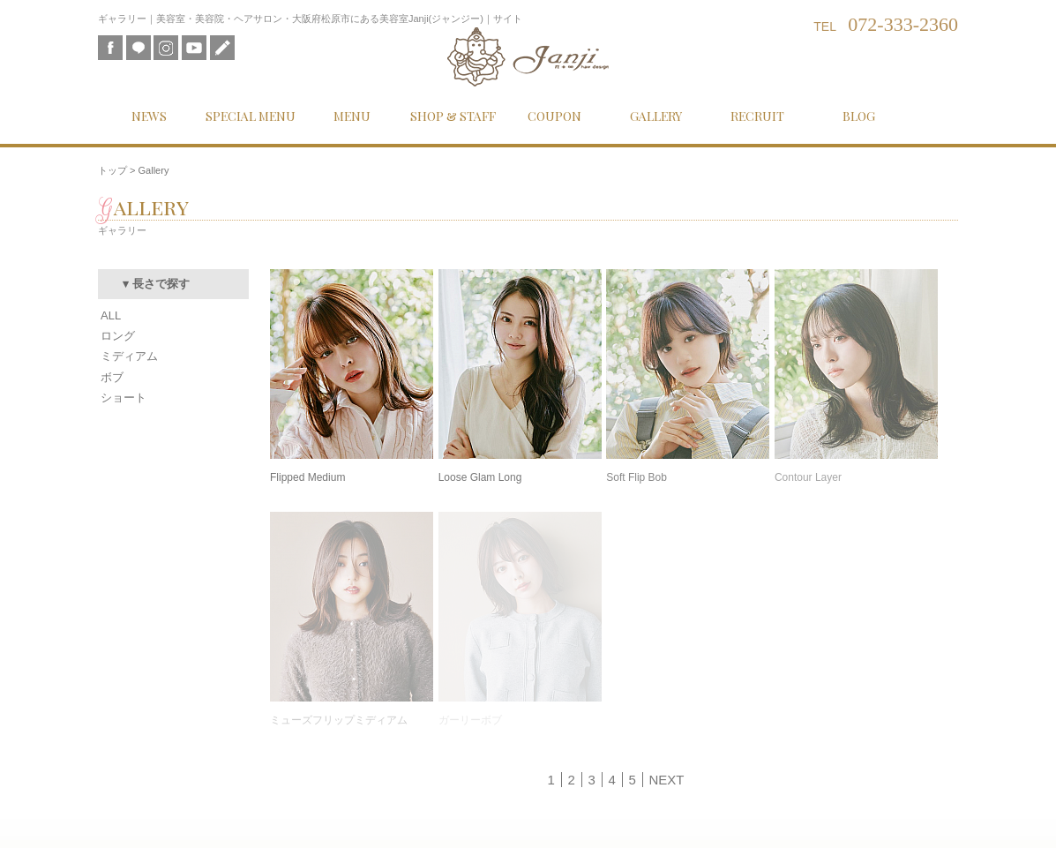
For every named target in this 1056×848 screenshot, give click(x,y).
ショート (123, 397)
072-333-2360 (903, 24)
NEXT (666, 779)
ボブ (112, 377)
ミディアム (129, 356)
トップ (112, 170)
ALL (111, 315)
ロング (118, 335)
